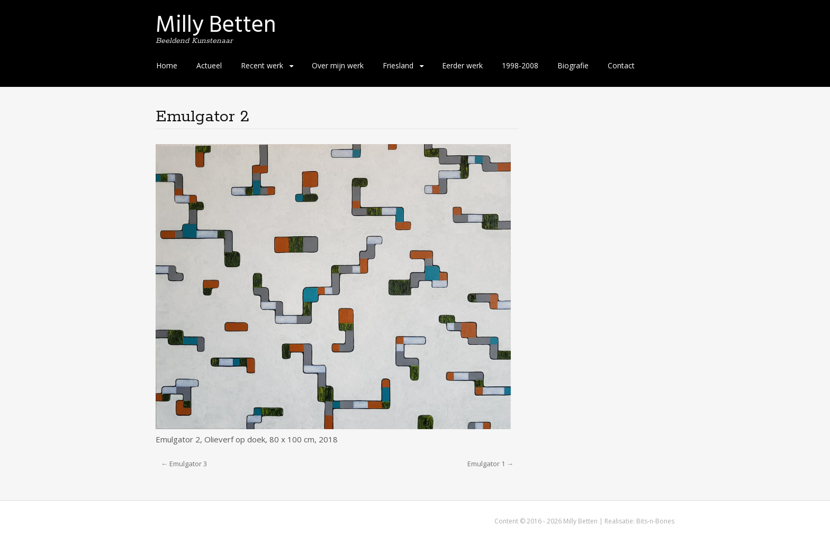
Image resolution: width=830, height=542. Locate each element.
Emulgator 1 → (490, 463)
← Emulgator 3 (184, 463)
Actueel (209, 65)
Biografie (573, 65)
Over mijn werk (338, 65)
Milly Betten (216, 24)
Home (166, 65)
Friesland (398, 65)
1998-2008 (520, 65)
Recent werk (262, 65)
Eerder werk (462, 65)
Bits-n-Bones (655, 521)
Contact (621, 65)
